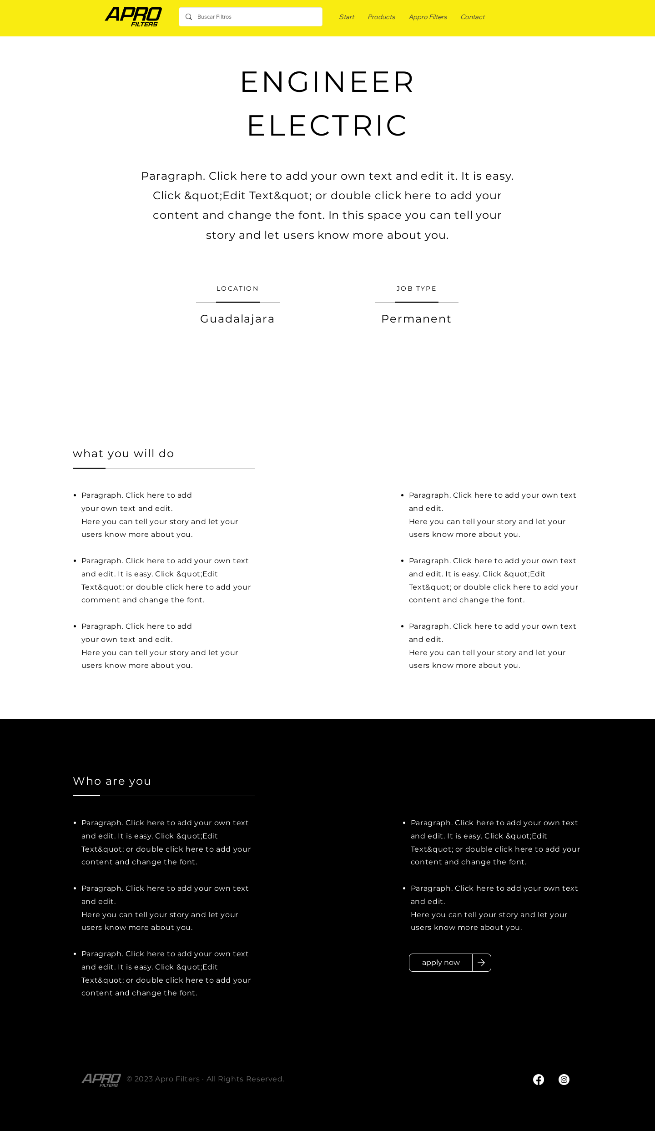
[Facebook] (538, 1079)
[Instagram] (564, 1079)
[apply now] (441, 963)
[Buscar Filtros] (250, 17)
